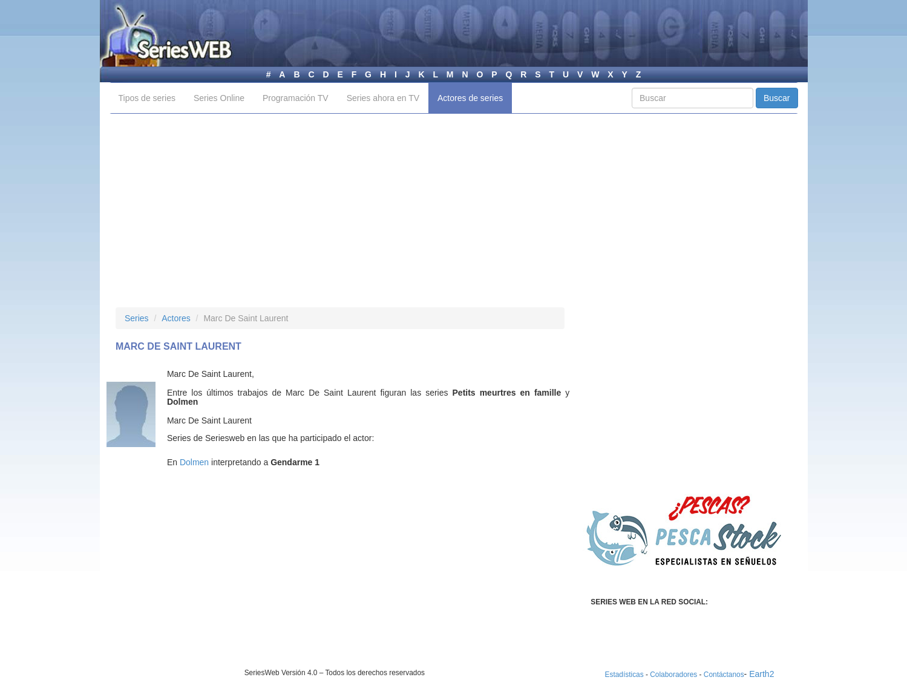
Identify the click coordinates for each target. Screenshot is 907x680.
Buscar (777, 98)
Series (137, 318)
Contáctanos (724, 674)
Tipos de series (147, 98)
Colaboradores (673, 674)
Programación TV (296, 98)
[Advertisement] (454, 210)
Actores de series (470, 98)
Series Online (219, 98)
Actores (176, 318)
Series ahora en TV (383, 98)
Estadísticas (624, 674)
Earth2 (761, 674)
